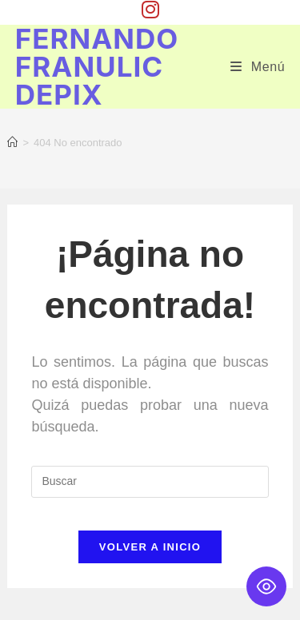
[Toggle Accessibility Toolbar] (266, 586)
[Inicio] (12, 143)
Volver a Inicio (150, 547)
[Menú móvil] (257, 67)
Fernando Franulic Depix (97, 67)
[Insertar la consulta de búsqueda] (149, 482)
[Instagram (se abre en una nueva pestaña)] (150, 10)
